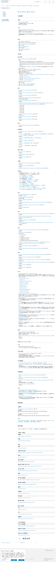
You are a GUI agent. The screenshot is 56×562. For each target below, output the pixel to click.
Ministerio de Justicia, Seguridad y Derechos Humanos (28, 470)
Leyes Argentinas (22, 297)
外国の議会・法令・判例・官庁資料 (21, 5)
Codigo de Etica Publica (24, 290)
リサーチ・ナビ (3, 5)
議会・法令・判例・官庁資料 (11, 5)
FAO (20, 307)
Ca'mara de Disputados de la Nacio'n (25, 514)
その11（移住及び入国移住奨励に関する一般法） (28, 189)
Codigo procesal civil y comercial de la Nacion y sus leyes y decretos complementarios (34, 213)
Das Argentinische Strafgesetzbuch (25, 194)
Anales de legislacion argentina (24, 58)
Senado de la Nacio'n (22, 509)
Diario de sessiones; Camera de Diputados (25, 408)
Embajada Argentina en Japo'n (24, 534)
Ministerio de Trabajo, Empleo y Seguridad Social (27, 484)
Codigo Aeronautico (23, 286)
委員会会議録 (33, 420)
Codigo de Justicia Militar (24, 283)
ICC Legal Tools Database (24, 317)
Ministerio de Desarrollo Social (24, 493)
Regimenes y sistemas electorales (25, 44)
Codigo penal (21, 207)
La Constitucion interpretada (24, 383)
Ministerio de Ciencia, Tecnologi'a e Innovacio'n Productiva (29, 479)
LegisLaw (21, 324)
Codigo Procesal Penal (23, 282)
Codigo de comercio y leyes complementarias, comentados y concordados (32, 259)
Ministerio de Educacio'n (23, 475)
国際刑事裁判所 (22, 318)
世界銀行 (21, 311)
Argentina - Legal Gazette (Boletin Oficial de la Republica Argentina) (31, 33)
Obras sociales (21, 46)
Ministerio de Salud (22, 488)
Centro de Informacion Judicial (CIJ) (25, 396)
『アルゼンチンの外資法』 (23, 140)
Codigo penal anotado (23, 199)
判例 (48, 393)
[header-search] (40, 1)
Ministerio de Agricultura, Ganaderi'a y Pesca (26, 502)
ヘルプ (49, 2)
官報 (33, 347)
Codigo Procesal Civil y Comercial (25, 281)
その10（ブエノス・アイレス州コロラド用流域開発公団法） (29, 188)
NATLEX (20, 301)
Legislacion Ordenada (23, 81)
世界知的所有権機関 (22, 314)
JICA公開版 (30, 175)
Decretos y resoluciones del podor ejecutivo (32, 78)
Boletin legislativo (22, 41)
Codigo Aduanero (22, 285)
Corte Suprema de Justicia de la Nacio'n (25, 518)
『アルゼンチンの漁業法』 (23, 135)
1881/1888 (34, 66)
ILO (20, 302)
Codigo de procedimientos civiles (25, 219)
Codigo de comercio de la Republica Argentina (27, 257)
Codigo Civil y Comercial (24, 278)
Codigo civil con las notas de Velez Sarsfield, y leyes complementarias (31, 229)
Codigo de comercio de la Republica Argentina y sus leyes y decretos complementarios (34, 262)
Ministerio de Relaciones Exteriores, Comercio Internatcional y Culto (30, 452)
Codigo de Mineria (23, 288)
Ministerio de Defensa (22, 457)
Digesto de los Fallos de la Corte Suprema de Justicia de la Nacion (31, 377)
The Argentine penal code (23, 197)
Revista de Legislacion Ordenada (25, 83)
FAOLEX (20, 306)
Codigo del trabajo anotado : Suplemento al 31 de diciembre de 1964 (31, 168)
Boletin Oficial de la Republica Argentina (26, 29)
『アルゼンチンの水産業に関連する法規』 (26, 143)
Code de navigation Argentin (24, 154)
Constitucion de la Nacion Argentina (25, 90)
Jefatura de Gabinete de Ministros (24, 440)
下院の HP (50, 420)
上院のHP (20, 420)
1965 (22, 69)
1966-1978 (30, 69)
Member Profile (40, 314)
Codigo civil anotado (23, 232)
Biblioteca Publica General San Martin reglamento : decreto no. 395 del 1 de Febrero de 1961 (35, 335)
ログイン (53, 2)
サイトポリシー (31, 558)
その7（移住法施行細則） (24, 183)
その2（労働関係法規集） (24, 177)
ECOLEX (20, 321)
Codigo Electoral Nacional (24, 292)
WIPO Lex (21, 313)
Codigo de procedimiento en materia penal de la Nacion (29, 204)
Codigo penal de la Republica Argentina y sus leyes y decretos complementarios (33, 202)
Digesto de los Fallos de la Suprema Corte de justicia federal (29, 374)
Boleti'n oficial (21, 22)
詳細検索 (27, 31)
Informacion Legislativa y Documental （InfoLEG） (28, 273)
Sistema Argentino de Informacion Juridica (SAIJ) (28, 293)
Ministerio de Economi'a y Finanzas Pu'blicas (26, 461)
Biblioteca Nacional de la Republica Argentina (26, 525)
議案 (38, 420)
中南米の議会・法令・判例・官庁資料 (33, 5)
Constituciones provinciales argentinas (26, 113)
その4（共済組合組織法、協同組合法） (26, 179)
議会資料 (4, 15)
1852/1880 (28, 66)
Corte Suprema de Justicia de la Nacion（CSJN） (28, 392)
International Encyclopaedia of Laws (25, 362)
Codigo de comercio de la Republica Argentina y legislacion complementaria (32, 254)
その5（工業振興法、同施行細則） (25, 181)
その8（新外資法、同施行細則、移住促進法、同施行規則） (29, 185)
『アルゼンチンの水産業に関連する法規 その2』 (27, 137)
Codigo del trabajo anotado (24, 165)
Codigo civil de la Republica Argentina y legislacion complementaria (31, 248)
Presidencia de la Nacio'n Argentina (24, 436)
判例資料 (4, 13)
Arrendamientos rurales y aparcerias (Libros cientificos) (28, 131)
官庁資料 (4, 16)
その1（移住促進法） (23, 175)
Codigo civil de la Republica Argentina (26, 245)
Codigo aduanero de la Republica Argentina (27, 125)
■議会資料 (29, 11)
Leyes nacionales (27, 77)
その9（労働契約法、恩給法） (24, 186)
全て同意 (21, 560)
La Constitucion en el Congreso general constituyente (28, 92)
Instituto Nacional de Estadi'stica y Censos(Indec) (27, 530)
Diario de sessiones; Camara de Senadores (25, 413)
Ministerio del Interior (22, 448)
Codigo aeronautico (22, 151)
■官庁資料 (33, 11)
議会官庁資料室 (4, 20)
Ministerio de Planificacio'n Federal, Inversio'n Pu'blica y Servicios (30, 466)
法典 (39, 294)
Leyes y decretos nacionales (29, 79)
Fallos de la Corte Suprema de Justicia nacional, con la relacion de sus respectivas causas (35, 380)
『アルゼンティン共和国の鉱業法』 (25, 145)
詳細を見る (3, 560)
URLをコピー (19, 538)
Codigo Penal (22, 279)
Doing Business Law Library (24, 309)
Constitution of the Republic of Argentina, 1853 (27, 97)
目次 (3, 11)
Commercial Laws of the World (24, 353)
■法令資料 (20, 11)
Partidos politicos (22, 49)
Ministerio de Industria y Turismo (24, 497)
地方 (43, 298)
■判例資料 (24, 11)
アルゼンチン (51, 302)
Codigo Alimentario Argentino (25, 289)
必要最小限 (14, 560)
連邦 (39, 298)
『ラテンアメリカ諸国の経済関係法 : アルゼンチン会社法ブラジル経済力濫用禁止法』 (33, 133)
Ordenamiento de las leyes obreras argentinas (27, 163)
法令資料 (4, 12)
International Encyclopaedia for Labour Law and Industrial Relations (31, 364)
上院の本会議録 (27, 420)
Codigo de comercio (22, 264)
